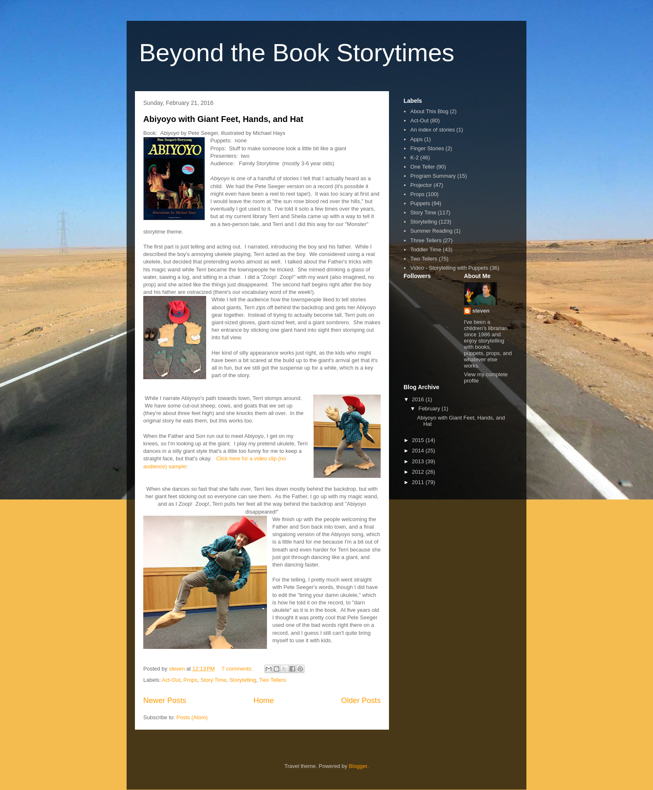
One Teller (422, 167)
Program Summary (433, 176)
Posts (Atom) (192, 717)
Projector (421, 185)
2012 (419, 472)
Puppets (420, 203)
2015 (419, 440)
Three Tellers (425, 240)
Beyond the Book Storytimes (296, 53)
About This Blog (429, 111)
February (430, 408)
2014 (419, 450)
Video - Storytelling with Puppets (449, 268)
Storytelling (242, 680)
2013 (419, 461)
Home (264, 700)
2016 (419, 399)
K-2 (414, 157)
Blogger (358, 766)
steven (480, 311)
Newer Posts (164, 700)
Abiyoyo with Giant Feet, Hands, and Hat (223, 119)
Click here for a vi (237, 458)
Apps (416, 139)
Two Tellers (272, 680)
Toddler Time (425, 249)
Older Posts (361, 700)
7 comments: (238, 669)
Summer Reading (431, 231)
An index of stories (432, 130)
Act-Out (171, 680)
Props (190, 680)
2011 (419, 482)
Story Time (213, 680)
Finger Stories (427, 148)
